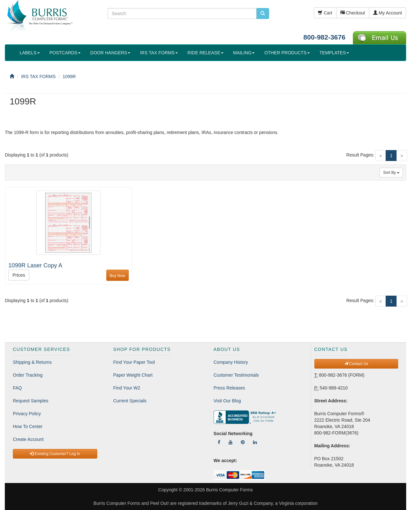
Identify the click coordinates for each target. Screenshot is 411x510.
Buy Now (117, 275)
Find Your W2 (126, 387)
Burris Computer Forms (229, 489)
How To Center (27, 426)
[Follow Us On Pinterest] (243, 442)
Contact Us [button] (356, 364)
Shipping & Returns (32, 362)
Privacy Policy (27, 413)
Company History (231, 362)
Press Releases (229, 387)
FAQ (17, 387)
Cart (325, 12)
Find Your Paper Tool (134, 362)
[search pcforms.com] (262, 13)
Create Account (28, 439)
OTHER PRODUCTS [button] (287, 52)
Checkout (352, 12)
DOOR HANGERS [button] (110, 52)
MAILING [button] (244, 52)
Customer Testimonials (236, 375)
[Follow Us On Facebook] (219, 442)
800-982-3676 (324, 37)
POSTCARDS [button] (65, 52)
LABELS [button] (30, 52)
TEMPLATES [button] (334, 52)
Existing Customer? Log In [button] (55, 454)
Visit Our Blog (227, 400)
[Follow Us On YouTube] (230, 442)
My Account (387, 12)
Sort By (391, 172)
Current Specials (130, 400)
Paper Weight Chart (133, 375)
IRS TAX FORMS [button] (159, 52)
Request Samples (30, 400)
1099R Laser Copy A (35, 265)
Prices (19, 275)
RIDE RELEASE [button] (205, 52)
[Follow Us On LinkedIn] (255, 442)
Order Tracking (28, 375)
